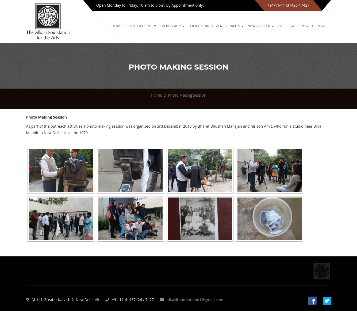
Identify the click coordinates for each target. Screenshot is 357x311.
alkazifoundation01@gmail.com (195, 299)
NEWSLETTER (258, 25)
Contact (320, 25)
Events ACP (170, 25)
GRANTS (233, 25)
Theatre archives (205, 25)
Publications (139, 25)
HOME (156, 95)
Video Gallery (291, 25)
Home (117, 25)
